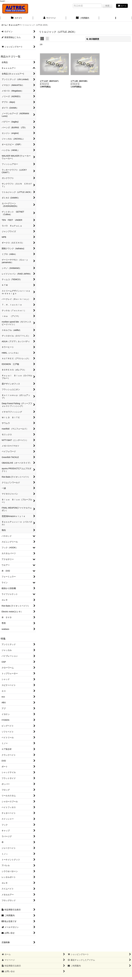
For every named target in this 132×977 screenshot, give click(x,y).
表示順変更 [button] (92, 39)
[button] (115, 18)
